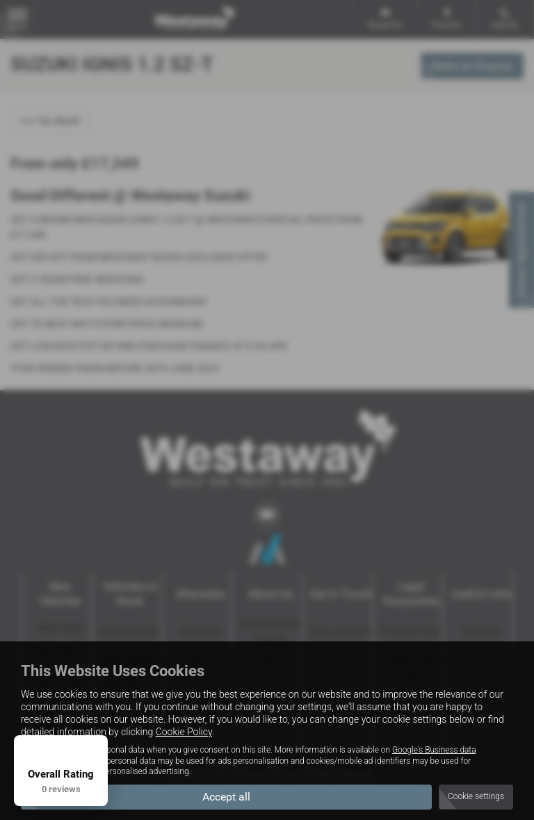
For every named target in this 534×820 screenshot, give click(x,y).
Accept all (226, 796)
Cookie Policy (184, 731)
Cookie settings (476, 796)
